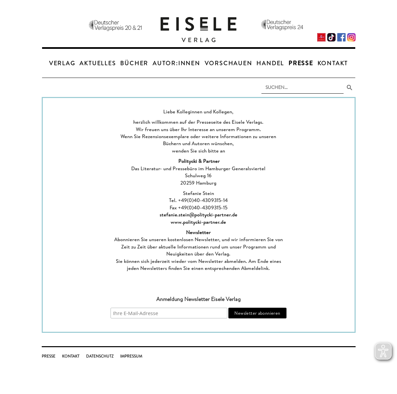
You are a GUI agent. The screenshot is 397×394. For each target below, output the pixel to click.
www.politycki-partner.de (198, 221)
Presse (300, 63)
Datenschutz (100, 356)
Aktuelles (97, 63)
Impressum (131, 356)
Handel (270, 63)
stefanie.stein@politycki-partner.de (198, 214)
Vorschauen (228, 63)
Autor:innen (176, 63)
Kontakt (333, 63)
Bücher (134, 63)
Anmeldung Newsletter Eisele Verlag (198, 299)
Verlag (62, 63)
